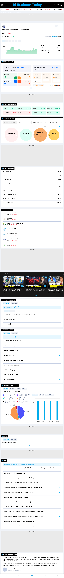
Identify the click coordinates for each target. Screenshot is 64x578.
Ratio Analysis (7, 330)
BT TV (6, 274)
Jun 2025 (24, 388)
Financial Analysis (8, 300)
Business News (4, 12)
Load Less (32, 446)
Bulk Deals (13, 439)
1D (3, 41)
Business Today (16, 0)
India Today (29, 0)
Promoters (35, 394)
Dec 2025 (12, 388)
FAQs (4, 460)
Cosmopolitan (50, 0)
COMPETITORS (7, 210)
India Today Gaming (42, 0)
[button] (57, 576)
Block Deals (6, 439)
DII (43, 394)
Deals (4, 436)
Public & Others (49, 394)
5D (6, 41)
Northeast (35, 0)
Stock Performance (9, 104)
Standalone (14, 303)
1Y (13, 41)
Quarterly (7, 311)
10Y (19, 41)
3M (9, 41)
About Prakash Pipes (9, 554)
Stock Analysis (7, 62)
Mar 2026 (5, 388)
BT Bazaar (23, 0)
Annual (12, 311)
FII (40, 394)
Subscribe (53, 5)
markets (10, 12)
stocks (14, 12)
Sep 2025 (18, 388)
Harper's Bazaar (58, 0)
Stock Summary (8, 168)
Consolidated (6, 303)
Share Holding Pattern (10, 385)
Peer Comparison (8, 118)
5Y (16, 41)
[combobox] (33, 122)
